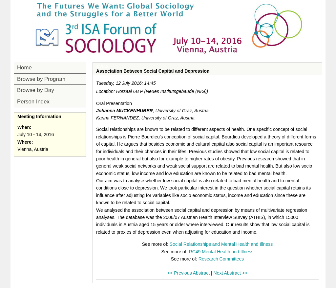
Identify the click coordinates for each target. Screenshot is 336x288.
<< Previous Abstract (188, 273)
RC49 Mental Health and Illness (221, 251)
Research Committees (221, 258)
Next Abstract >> (231, 273)
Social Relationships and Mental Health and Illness (221, 244)
